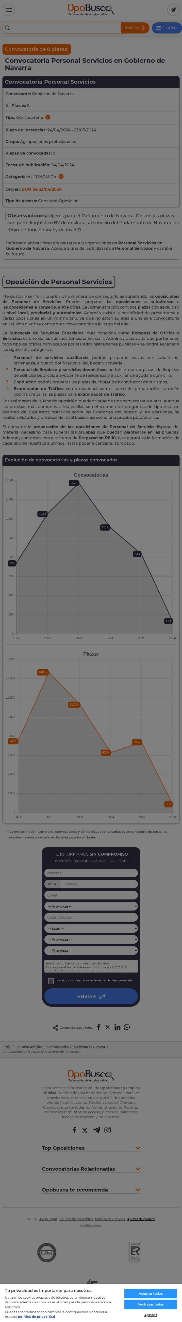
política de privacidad (36, 1317)
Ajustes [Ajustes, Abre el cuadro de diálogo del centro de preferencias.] (150, 1315)
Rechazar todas (150, 1304)
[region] (91, 1302)
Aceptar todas (151, 1293)
